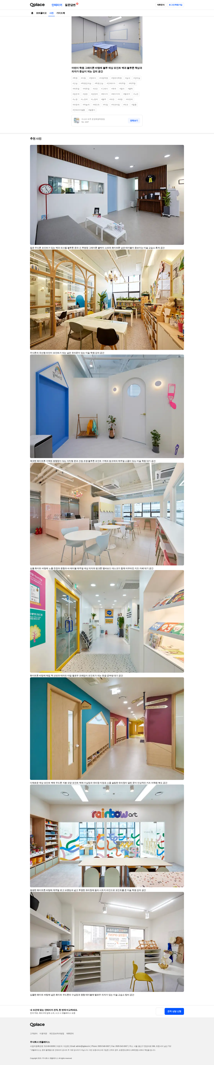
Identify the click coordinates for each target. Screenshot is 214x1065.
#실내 (127, 78)
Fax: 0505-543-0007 (120, 1046)
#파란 (112, 99)
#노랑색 (94, 99)
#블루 (103, 99)
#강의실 (136, 78)
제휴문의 (160, 5)
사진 (51, 13)
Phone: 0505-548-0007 (100, 1046)
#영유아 (92, 78)
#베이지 (104, 94)
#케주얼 (132, 83)
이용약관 (43, 1033)
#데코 (125, 105)
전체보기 (134, 120)
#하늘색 (86, 105)
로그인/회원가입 (175, 5)
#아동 (83, 78)
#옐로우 (126, 94)
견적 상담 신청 (174, 1011)
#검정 (85, 94)
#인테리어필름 (79, 110)
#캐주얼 (122, 83)
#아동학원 (103, 78)
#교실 (75, 83)
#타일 (105, 105)
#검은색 (76, 94)
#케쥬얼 (86, 89)
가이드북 (60, 13)
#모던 (95, 89)
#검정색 (94, 94)
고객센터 (33, 1033)
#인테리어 (111, 83)
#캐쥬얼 (76, 89)
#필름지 (91, 110)
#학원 (75, 78)
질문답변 (71, 4)
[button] (181, 148)
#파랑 (120, 99)
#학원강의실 (86, 83)
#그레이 (104, 89)
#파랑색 (76, 105)
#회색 (113, 89)
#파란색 (129, 99)
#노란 (135, 94)
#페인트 (96, 105)
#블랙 (130, 89)
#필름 (134, 105)
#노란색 (84, 99)
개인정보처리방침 (56, 1033)
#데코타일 (115, 105)
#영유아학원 (116, 78)
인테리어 (56, 4)
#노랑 (75, 99)
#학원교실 (99, 83)
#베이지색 (115, 94)
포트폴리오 (41, 13)
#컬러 (122, 89)
